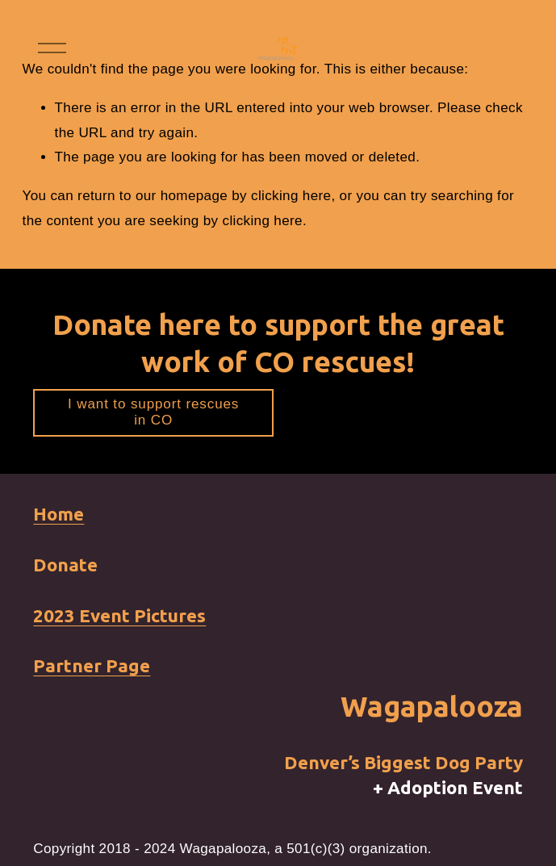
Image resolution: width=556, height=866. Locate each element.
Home (58, 514)
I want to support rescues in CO (153, 412)
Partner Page (91, 665)
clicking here (291, 195)
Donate (65, 564)
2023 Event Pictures (119, 615)
